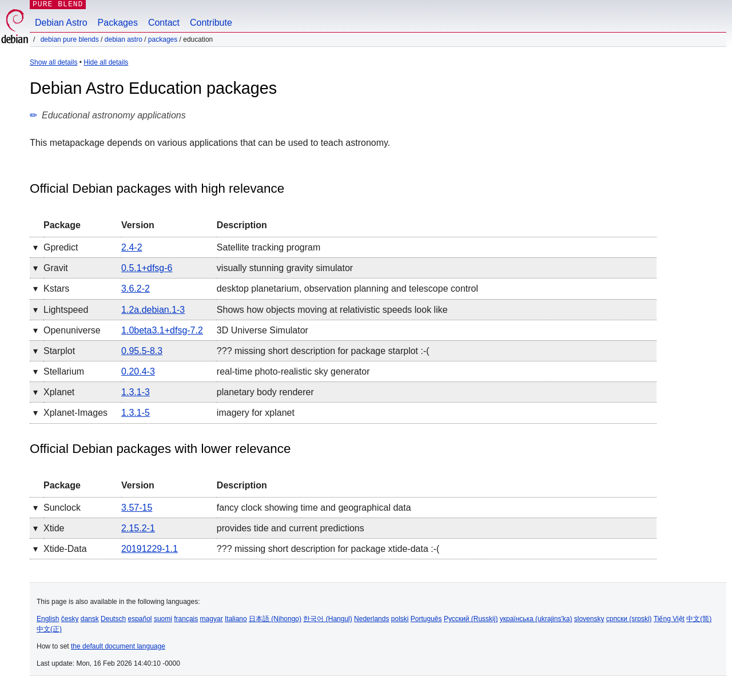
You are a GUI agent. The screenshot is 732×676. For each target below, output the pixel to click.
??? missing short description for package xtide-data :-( (328, 549)
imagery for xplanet (256, 412)
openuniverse (72, 330)
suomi (163, 619)
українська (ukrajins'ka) (536, 619)
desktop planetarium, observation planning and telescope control (347, 288)
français (186, 619)
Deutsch (113, 619)
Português (426, 619)
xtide (53, 528)
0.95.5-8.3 (141, 351)
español (140, 619)
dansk (90, 619)
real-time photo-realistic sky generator (293, 371)
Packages (118, 22)
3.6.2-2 (135, 288)
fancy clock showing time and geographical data (314, 507)
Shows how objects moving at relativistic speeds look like (332, 310)
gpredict (60, 247)
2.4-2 (131, 247)
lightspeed (65, 310)
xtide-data (65, 549)
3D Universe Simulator (262, 330)
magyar (211, 619)
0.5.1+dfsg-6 (146, 268)
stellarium (63, 371)
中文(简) (698, 619)
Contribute (211, 22)
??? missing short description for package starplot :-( (323, 351)
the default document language (118, 646)
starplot (59, 351)
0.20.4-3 (138, 371)
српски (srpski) (629, 619)
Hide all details (105, 62)
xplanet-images (75, 412)
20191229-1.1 (149, 549)
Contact (164, 22)
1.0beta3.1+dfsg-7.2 (162, 330)
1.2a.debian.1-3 (153, 310)
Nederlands (371, 619)
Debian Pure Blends (70, 39)
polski (400, 619)
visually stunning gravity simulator (285, 268)
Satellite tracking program (268, 247)
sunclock (62, 507)
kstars (56, 288)
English (48, 619)
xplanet (58, 392)
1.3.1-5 (135, 412)
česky (70, 619)
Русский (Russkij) (471, 619)
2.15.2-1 (138, 528)
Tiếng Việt (669, 619)
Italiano (236, 619)
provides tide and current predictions (290, 528)
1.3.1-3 (135, 392)
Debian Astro (61, 22)
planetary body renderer (265, 392)
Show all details (53, 62)
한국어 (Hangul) (327, 619)
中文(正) (49, 629)
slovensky (589, 619)
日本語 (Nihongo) (275, 619)
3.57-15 (136, 507)
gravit (55, 268)
